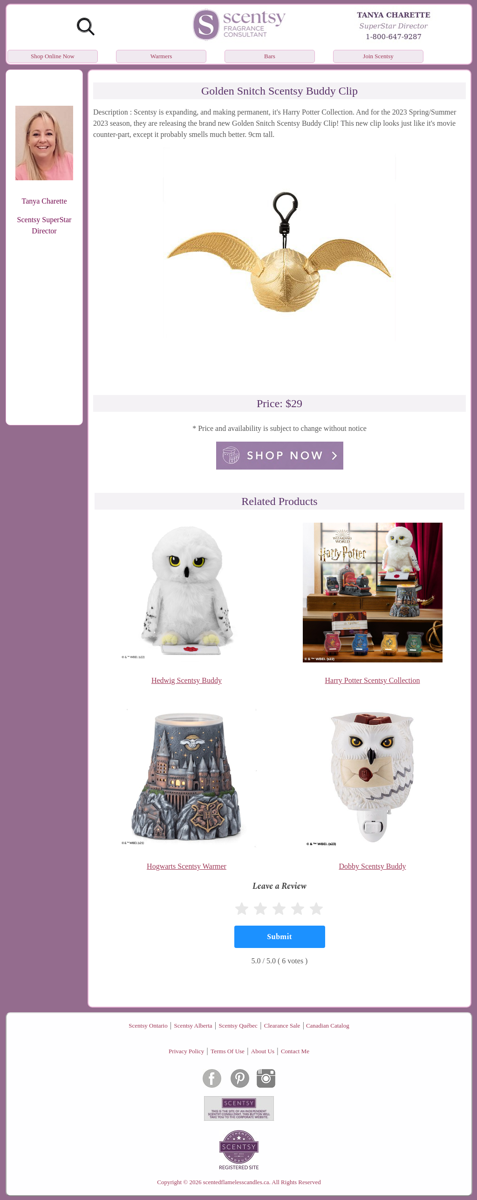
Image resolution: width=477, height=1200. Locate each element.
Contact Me (295, 1051)
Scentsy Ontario (148, 1025)
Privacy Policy (186, 1051)
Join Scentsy (378, 56)
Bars (269, 56)
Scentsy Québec (237, 1025)
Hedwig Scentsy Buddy (186, 680)
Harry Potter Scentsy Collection (372, 680)
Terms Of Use (228, 1051)
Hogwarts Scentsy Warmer (186, 866)
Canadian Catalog (327, 1025)
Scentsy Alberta (193, 1025)
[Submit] (279, 937)
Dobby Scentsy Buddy (372, 866)
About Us (262, 1051)
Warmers (161, 56)
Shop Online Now (53, 56)
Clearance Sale (282, 1025)
